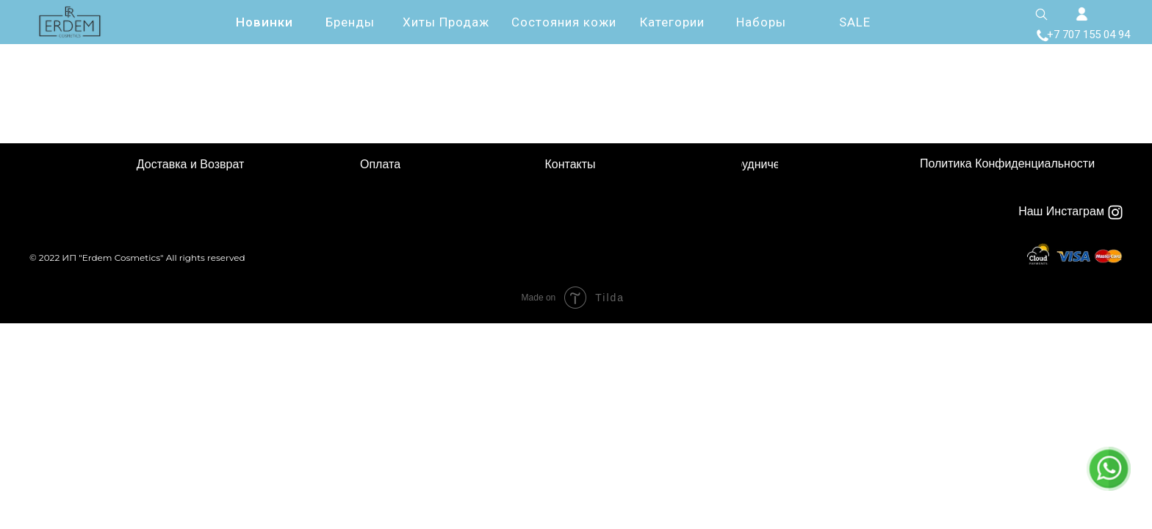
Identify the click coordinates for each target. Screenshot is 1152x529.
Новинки (264, 22)
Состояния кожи (563, 22)
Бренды (350, 22)
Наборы (761, 22)
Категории (672, 22)
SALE (855, 22)
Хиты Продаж (446, 22)
